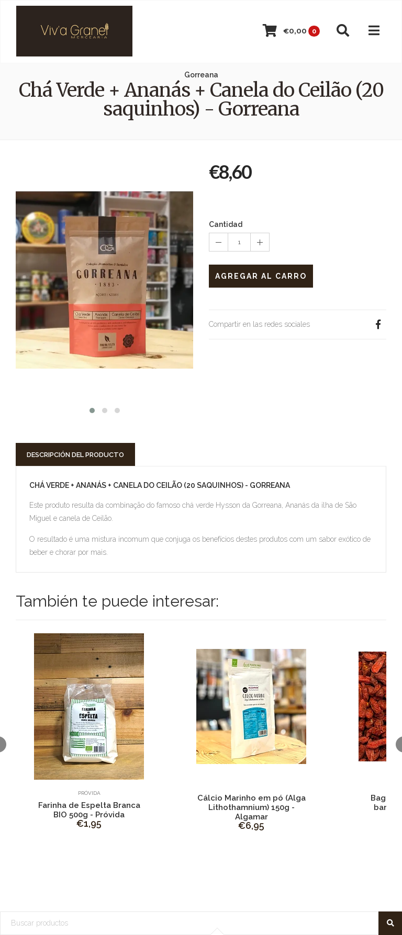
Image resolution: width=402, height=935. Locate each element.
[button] (92, 409)
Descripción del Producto (75, 455)
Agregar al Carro (261, 276)
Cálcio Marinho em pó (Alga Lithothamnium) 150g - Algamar (251, 807)
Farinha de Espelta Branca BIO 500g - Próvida (89, 810)
